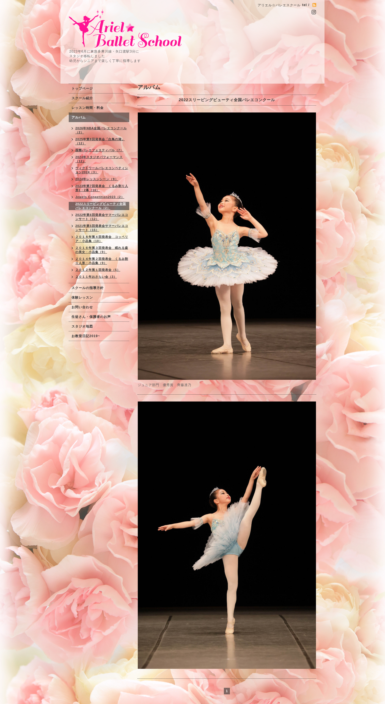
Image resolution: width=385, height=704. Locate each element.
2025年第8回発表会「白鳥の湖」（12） (100, 141)
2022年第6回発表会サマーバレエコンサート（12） (101, 217)
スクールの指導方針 (88, 288)
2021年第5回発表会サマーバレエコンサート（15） (101, 228)
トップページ (82, 88)
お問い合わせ (82, 307)
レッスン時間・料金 (88, 108)
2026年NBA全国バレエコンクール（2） (101, 130)
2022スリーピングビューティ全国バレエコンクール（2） (100, 206)
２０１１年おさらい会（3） (96, 276)
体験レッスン (82, 297)
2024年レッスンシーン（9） (96, 179)
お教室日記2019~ (86, 336)
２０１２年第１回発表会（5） (97, 269)
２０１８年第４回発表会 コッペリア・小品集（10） (101, 239)
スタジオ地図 (82, 326)
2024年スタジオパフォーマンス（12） (99, 159)
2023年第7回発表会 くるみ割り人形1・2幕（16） (101, 188)
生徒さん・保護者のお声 (91, 317)
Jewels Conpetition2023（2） (99, 197)
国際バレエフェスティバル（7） (99, 150)
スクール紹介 (82, 98)
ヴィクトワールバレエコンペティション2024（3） (101, 170)
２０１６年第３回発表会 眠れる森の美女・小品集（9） (101, 250)
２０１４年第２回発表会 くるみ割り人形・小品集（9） (101, 261)
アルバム (79, 117)
